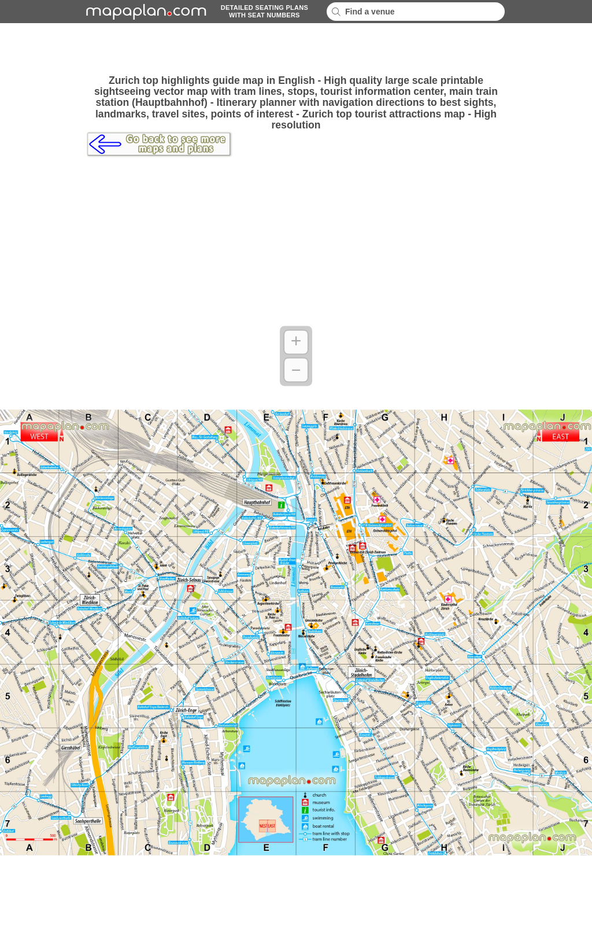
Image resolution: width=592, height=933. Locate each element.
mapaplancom (145, 11)
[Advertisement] (296, 49)
